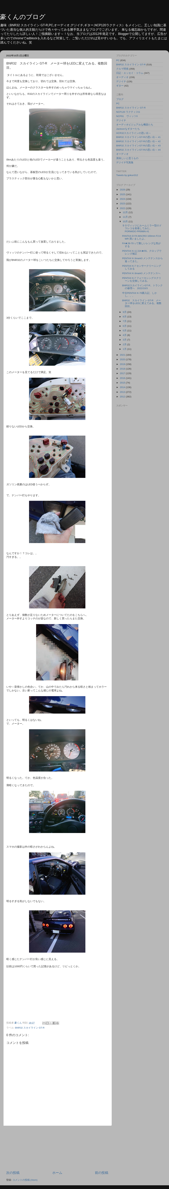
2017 (123, 373)
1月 (125, 349)
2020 (123, 359)
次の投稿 (13, 1173)
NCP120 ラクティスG (128, 112)
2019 (123, 364)
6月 (125, 326)
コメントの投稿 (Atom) (24, 1180)
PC (118, 60)
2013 (123, 392)
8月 (125, 316)
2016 (123, 378)
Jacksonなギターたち (128, 129)
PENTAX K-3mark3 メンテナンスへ (141, 273)
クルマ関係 (122, 68)
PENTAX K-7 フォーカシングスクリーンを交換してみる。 (141, 279)
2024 (123, 199)
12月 (126, 212)
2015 (123, 382)
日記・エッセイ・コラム (129, 73)
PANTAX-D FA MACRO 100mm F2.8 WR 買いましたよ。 (141, 237)
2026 (123, 189)
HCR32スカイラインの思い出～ (133, 133)
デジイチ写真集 (124, 162)
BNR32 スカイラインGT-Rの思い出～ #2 (138, 141)
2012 (123, 396)
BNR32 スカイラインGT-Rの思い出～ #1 (138, 137)
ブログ (120, 99)
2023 (123, 203)
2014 (123, 387)
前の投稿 (101, 1173)
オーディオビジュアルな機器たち (134, 124)
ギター (120, 85)
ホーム (57, 1173)
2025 (123, 194)
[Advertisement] (57, 1148)
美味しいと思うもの (127, 158)
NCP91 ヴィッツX (127, 116)
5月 (125, 330)
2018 (123, 368)
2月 (125, 344)
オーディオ (122, 77)
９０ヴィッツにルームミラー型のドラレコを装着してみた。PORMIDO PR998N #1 (142, 228)
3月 (125, 339)
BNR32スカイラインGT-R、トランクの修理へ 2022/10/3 (142, 287)
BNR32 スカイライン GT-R (30, 1027)
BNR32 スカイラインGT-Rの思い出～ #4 (138, 149)
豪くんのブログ (22, 16)
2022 (123, 208)
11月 (126, 217)
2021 (123, 355)
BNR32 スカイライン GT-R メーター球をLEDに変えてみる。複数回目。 (141, 303)
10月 (126, 221)
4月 (125, 335)
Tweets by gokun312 (127, 175)
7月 (125, 321)
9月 (125, 312)
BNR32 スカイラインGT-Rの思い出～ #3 (138, 145)
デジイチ (121, 81)
